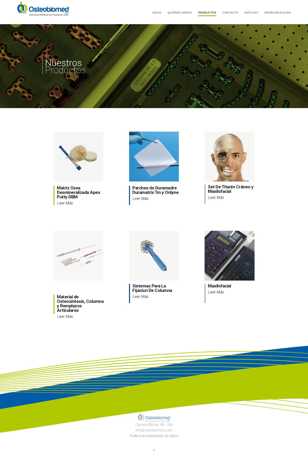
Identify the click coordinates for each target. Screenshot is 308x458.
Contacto (230, 12)
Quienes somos (180, 12)
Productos (207, 12)
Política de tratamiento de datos (154, 436)
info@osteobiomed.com (154, 430)
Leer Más (65, 203)
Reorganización (278, 12)
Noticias (251, 12)
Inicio (156, 12)
